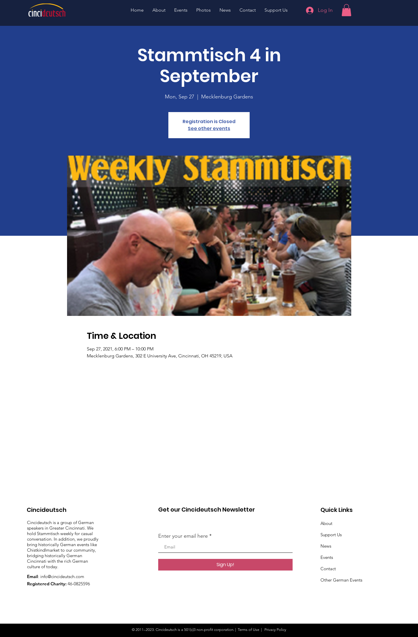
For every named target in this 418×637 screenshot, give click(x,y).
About (326, 523)
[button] (346, 10)
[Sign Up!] (225, 565)
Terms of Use (248, 629)
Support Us (331, 534)
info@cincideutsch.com (62, 576)
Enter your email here (183, 536)
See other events (209, 128)
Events (326, 557)
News (325, 546)
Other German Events (341, 580)
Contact (328, 568)
